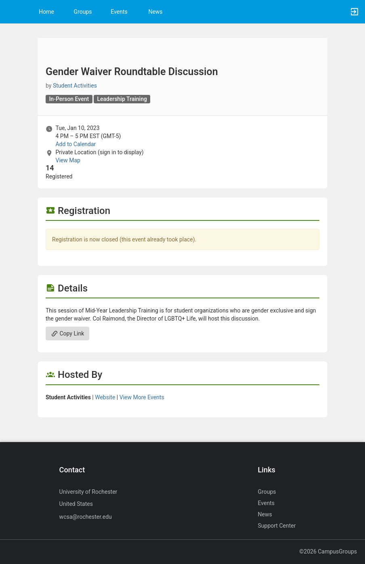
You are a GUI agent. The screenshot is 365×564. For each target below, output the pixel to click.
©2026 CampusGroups (328, 551)
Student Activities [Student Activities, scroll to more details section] (75, 85)
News (155, 11)
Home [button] (46, 11)
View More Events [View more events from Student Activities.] (142, 397)
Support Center (277, 525)
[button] (10, 11)
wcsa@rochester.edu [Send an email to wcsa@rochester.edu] (85, 517)
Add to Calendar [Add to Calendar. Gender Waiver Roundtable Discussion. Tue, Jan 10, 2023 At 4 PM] (75, 144)
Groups (83, 11)
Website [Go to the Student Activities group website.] (105, 397)
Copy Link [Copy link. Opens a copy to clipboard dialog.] (67, 333)
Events (119, 11)
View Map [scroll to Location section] (67, 160)
